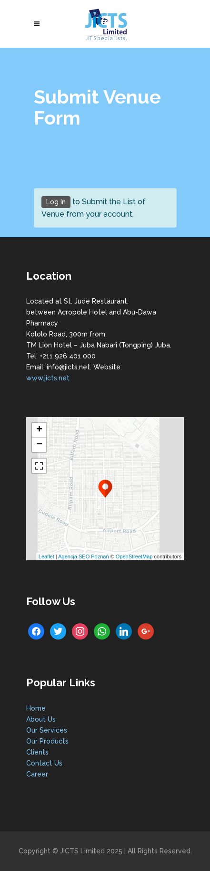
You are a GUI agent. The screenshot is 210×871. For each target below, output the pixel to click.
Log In (56, 202)
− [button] (39, 445)
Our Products (47, 741)
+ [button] (39, 430)
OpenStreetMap (134, 556)
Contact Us (44, 763)
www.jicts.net (48, 378)
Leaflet (46, 556)
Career (37, 774)
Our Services (46, 730)
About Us (41, 719)
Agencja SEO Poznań (83, 556)
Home (36, 708)
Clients (37, 752)
